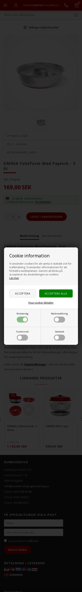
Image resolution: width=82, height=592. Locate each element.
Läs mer (14, 278)
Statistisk (59, 335)
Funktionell (22, 335)
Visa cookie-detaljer (41, 302)
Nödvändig (22, 317)
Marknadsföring (59, 317)
